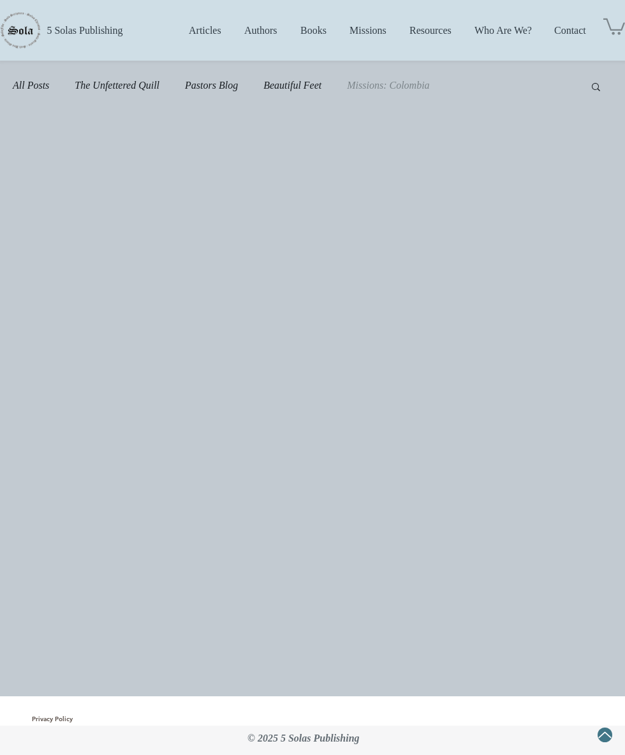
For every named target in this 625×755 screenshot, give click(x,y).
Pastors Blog (211, 85)
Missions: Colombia (388, 85)
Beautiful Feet (292, 85)
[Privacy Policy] (52, 719)
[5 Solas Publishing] (85, 30)
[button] (614, 26)
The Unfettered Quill (117, 85)
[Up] (605, 735)
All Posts (31, 85)
